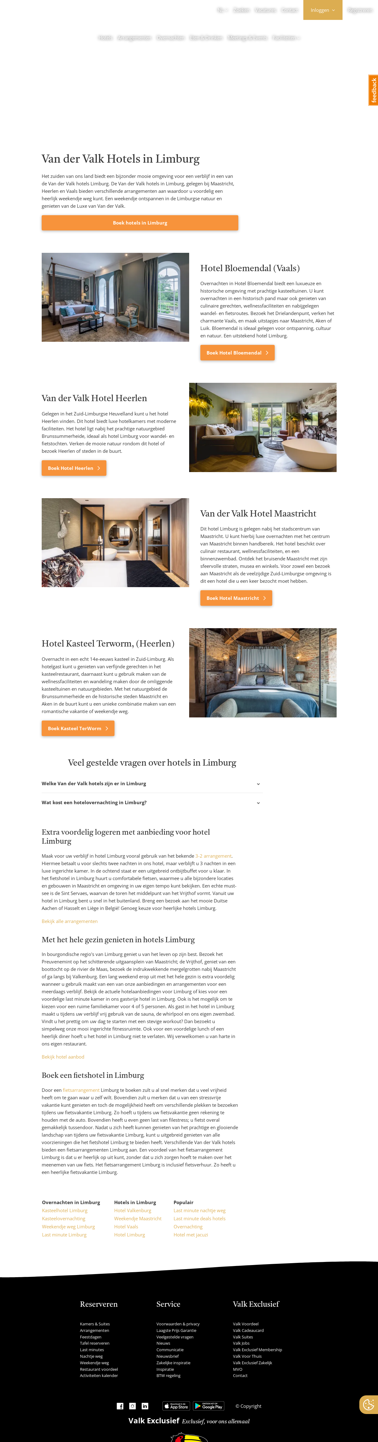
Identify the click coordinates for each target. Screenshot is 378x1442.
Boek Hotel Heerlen (71, 468)
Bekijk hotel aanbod (63, 1057)
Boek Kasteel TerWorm (75, 728)
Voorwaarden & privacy (178, 1324)
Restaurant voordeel (99, 1369)
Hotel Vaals (126, 1226)
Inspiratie (165, 1369)
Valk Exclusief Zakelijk (252, 1362)
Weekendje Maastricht (137, 1218)
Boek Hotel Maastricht (233, 598)
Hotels (105, 38)
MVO (237, 1369)
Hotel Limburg (129, 1234)
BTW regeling (168, 1375)
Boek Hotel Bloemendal (235, 353)
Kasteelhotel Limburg (64, 1210)
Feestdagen (90, 1337)
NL (221, 10)
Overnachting (188, 1226)
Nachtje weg (91, 1356)
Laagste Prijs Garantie (176, 1330)
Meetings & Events (247, 38)
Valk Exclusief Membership (257, 1349)
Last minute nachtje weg (200, 1210)
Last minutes (92, 1349)
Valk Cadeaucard (248, 1330)
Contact (290, 10)
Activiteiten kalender (99, 1375)
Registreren (360, 10)
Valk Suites (243, 1337)
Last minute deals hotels (200, 1218)
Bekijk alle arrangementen (70, 921)
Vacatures (265, 10)
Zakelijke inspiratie (173, 1362)
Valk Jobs (241, 1343)
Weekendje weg (94, 1362)
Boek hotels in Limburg (140, 223)
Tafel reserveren (95, 1343)
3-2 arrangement (213, 856)
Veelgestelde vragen (175, 1337)
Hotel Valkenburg (132, 1210)
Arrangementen (134, 38)
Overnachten (170, 38)
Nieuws (163, 1343)
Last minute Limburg (64, 1234)
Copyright (250, 1406)
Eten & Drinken (206, 38)
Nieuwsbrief (167, 1356)
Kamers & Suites (95, 1324)
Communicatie (170, 1349)
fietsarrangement (81, 1090)
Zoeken (242, 10)
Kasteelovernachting (63, 1218)
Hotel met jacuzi (191, 1234)
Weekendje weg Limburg (68, 1226)
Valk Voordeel (246, 1324)
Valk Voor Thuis (247, 1356)
